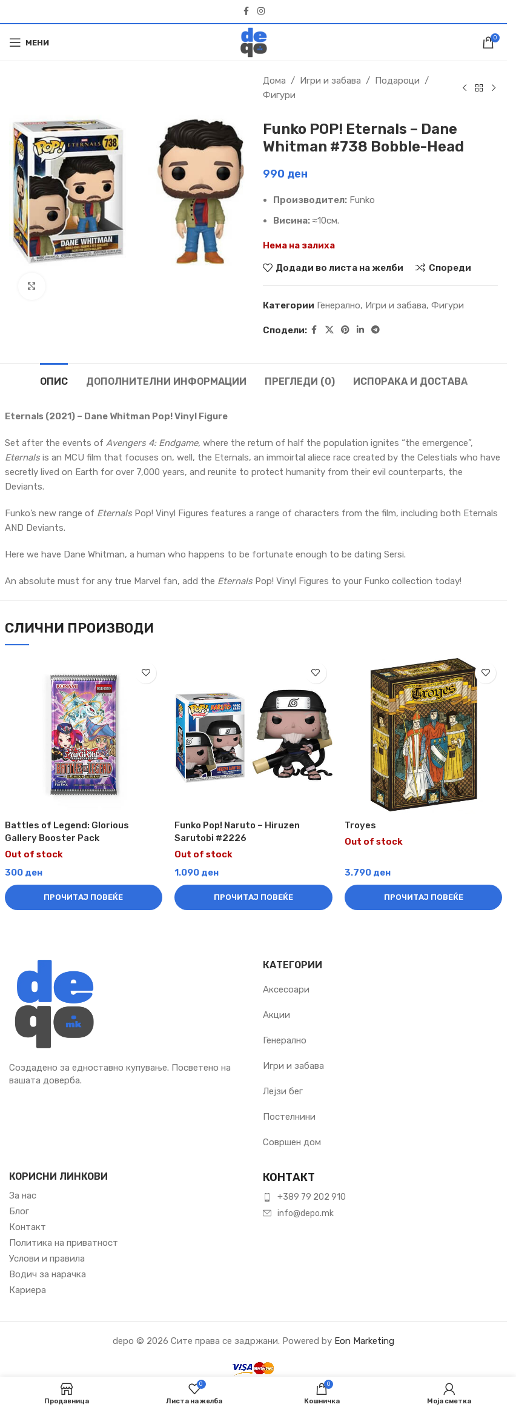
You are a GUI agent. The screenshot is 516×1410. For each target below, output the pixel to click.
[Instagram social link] (261, 11)
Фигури (279, 95)
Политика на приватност (63, 1242)
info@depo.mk (305, 1213)
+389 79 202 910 (311, 1197)
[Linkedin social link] (360, 330)
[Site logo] (254, 41)
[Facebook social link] (246, 11)
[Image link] (54, 1003)
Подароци (397, 80)
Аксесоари (286, 989)
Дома (274, 80)
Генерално (338, 305)
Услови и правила (47, 1258)
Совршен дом (292, 1142)
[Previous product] (464, 88)
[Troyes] (424, 735)
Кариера (27, 1290)
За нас (22, 1195)
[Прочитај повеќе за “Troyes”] (424, 897)
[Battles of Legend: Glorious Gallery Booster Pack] (84, 735)
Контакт (27, 1227)
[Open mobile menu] (29, 42)
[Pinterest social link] (345, 330)
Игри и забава (330, 80)
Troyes (360, 825)
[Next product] (493, 88)
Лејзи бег (283, 1091)
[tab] (54, 380)
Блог (19, 1211)
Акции (276, 1014)
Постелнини (289, 1116)
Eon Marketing (364, 1340)
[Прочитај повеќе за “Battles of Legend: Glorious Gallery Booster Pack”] (84, 897)
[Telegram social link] (375, 330)
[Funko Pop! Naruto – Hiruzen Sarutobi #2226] (253, 735)
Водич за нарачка (47, 1274)
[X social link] (329, 330)
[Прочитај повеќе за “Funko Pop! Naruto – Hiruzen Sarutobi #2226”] (253, 897)
